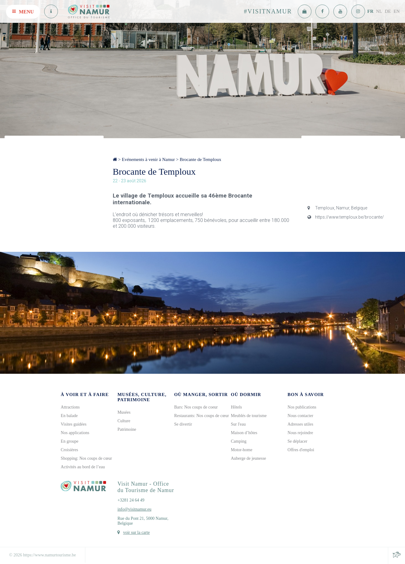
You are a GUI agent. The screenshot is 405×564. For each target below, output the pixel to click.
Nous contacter (300, 415)
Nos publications (302, 407)
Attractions (70, 407)
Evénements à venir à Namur (148, 159)
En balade (69, 415)
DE (388, 11)
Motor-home (241, 450)
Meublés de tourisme (248, 415)
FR (370, 11)
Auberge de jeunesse (248, 458)
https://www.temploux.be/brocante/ (345, 217)
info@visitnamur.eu (134, 509)
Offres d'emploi (301, 450)
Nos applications (75, 432)
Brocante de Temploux (200, 159)
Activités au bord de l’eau (83, 467)
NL (379, 11)
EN (397, 11)
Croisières (69, 450)
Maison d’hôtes (244, 432)
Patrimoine (126, 429)
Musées (123, 412)
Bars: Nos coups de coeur (196, 407)
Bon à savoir (306, 394)
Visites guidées (73, 424)
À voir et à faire (85, 394)
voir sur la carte (136, 532)
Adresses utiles (300, 424)
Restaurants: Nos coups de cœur (201, 415)
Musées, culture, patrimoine (141, 397)
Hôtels (236, 407)
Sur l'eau (238, 424)
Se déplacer (297, 441)
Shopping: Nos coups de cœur (86, 458)
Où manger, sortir (201, 394)
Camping (238, 441)
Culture (123, 421)
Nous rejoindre (300, 432)
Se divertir (183, 424)
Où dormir (246, 394)
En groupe (69, 441)
